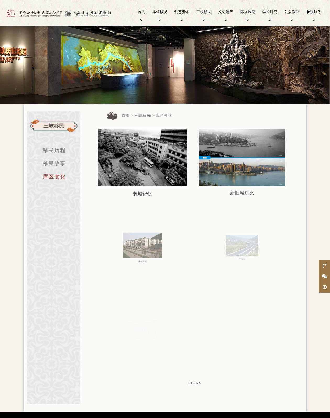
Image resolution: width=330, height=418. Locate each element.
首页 (141, 15)
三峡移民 (203, 15)
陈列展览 (247, 15)
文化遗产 (225, 15)
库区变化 (51, 176)
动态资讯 (181, 15)
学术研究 (269, 15)
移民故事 (51, 163)
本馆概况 (159, 15)
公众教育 (291, 15)
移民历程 (51, 150)
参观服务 (313, 15)
